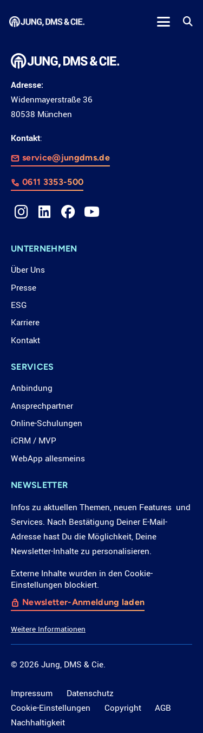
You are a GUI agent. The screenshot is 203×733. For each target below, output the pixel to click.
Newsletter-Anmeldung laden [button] (83, 602)
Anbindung (32, 388)
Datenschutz (90, 693)
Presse (23, 288)
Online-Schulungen (46, 423)
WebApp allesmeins (48, 459)
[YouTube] (91, 212)
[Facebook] (68, 212)
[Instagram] (21, 212)
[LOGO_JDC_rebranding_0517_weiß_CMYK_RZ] (46, 21)
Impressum (32, 693)
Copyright (122, 708)
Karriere (25, 323)
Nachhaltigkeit (38, 723)
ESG (19, 305)
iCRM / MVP (33, 441)
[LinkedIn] (44, 212)
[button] (163, 21)
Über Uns (28, 270)
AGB (163, 708)
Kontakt (25, 340)
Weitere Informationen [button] (48, 629)
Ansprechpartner (42, 406)
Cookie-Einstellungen (50, 708)
